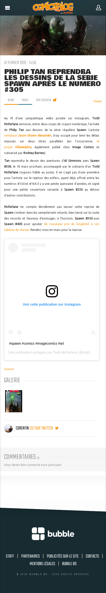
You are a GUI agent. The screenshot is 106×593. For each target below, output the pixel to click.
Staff (10, 556)
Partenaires (30, 556)
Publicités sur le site (63, 556)
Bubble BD (69, 564)
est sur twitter (43, 428)
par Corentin (43, 100)
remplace (28, 135)
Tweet (97, 101)
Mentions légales (42, 564)
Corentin (16, 428)
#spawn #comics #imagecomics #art (36, 343)
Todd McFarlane (65, 352)
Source (9, 369)
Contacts (92, 556)
